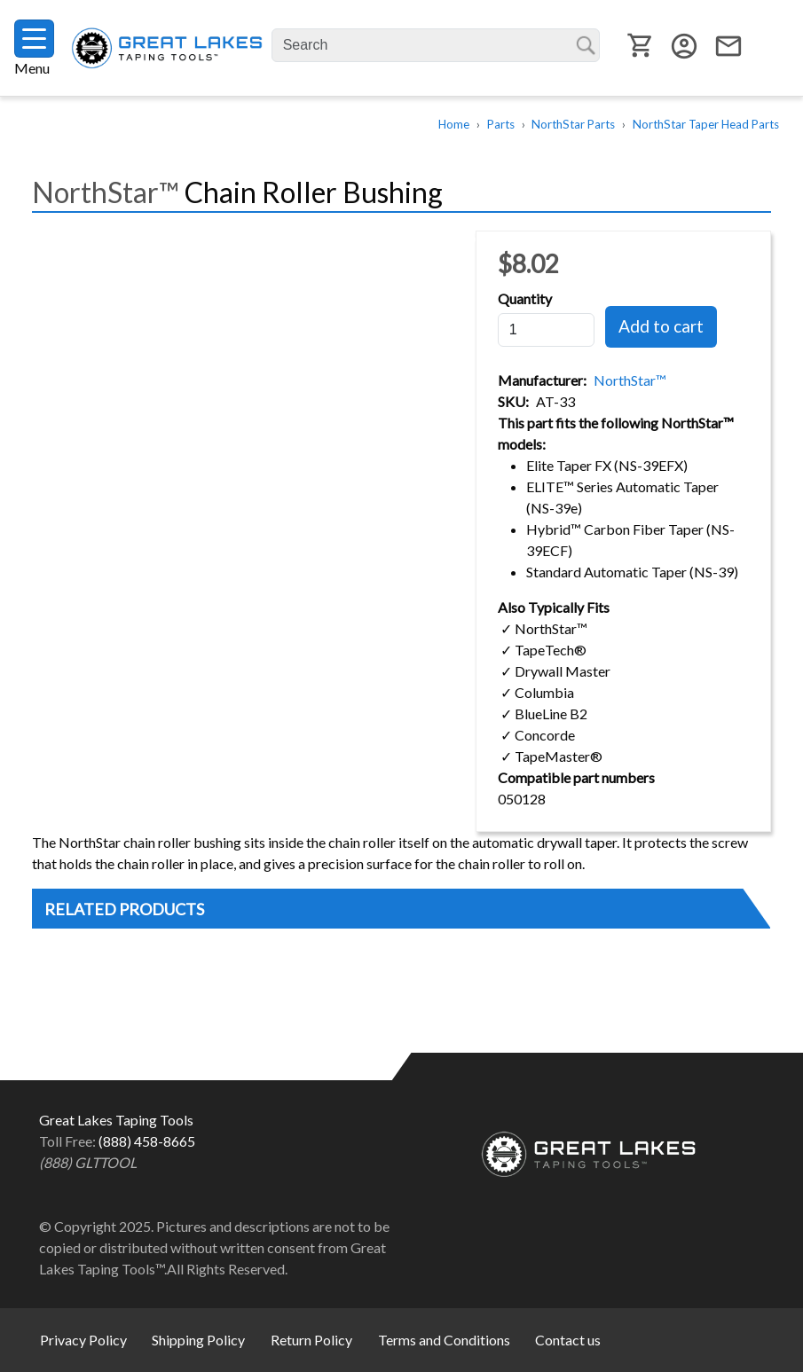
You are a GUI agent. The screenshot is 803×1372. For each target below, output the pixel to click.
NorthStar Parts (573, 124)
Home (453, 124)
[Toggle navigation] (34, 39)
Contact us (568, 1339)
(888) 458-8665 (146, 1141)
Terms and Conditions (444, 1339)
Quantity (525, 298)
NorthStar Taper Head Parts (706, 124)
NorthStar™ (630, 380)
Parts (501, 124)
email (728, 46)
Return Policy (311, 1339)
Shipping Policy (198, 1339)
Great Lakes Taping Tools (166, 48)
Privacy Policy (83, 1339)
